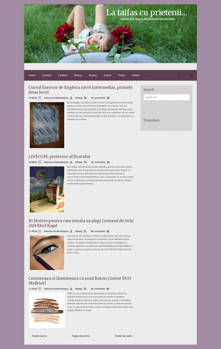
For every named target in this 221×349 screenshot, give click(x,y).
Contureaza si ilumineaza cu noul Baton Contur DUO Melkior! (79, 281)
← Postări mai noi (38, 336)
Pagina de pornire (80, 336)
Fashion (62, 75)
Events (107, 75)
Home (31, 75)
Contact (46, 75)
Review (93, 75)
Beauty (78, 75)
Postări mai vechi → (124, 336)
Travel (121, 75)
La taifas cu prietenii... (146, 12)
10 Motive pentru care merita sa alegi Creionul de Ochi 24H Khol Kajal (81, 223)
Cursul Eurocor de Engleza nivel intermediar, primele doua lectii (80, 90)
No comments (98, 98)
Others (136, 75)
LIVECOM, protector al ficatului (59, 156)
